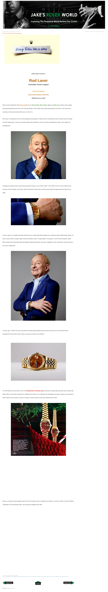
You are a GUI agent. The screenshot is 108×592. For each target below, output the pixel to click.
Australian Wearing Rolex (23, 576)
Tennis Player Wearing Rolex (62, 576)
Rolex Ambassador (45, 576)
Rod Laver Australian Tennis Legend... (12, 33)
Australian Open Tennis (11, 576)
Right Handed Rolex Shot (34, 576)
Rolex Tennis (52, 576)
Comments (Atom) (10, 588)
